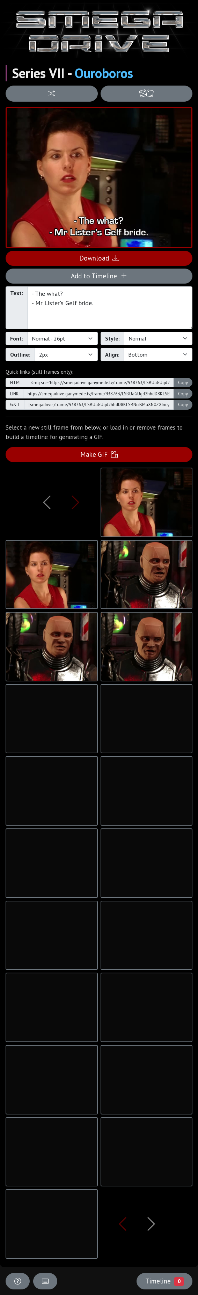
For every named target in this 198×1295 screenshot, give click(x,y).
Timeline (164, 1281)
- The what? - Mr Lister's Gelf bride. (109, 307)
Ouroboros (104, 73)
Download (99, 258)
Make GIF (99, 454)
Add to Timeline (99, 275)
